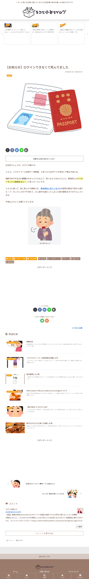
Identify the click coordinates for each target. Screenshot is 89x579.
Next (87, 34)
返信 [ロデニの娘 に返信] (79, 526)
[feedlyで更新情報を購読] (42, 321)
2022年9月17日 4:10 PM (13, 512)
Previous (2, 34)
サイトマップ (73, 571)
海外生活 (9, 262)
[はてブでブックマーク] (17, 150)
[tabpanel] (17, 34)
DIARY (9, 259)
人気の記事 (32, 259)
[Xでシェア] (8, 150)
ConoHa (42, 259)
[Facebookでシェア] (12, 150)
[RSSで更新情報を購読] (47, 321)
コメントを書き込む (44, 533)
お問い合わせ (44, 571)
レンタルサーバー (53, 259)
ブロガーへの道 (20, 259)
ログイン (65, 259)
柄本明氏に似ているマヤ (51, 188)
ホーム (15, 571)
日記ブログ (75, 259)
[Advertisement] (44, 56)
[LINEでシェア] (21, 150)
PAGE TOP (44, 556)
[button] (26, 150)
